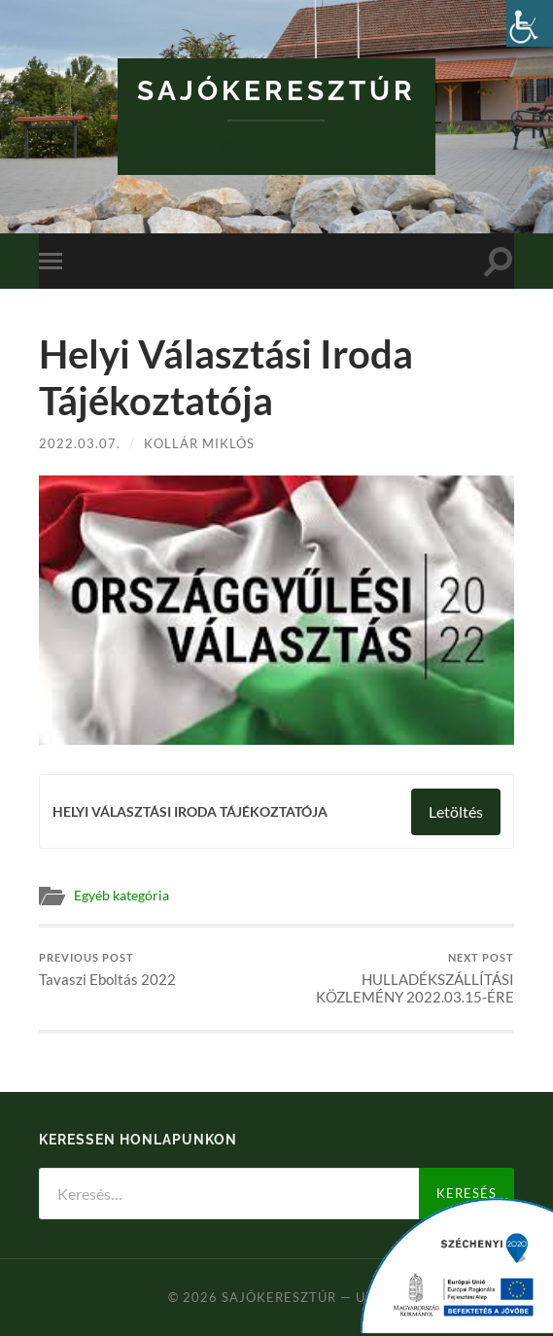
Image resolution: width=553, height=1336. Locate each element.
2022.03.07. (80, 443)
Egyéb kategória (121, 895)
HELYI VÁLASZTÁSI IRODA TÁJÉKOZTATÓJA (190, 812)
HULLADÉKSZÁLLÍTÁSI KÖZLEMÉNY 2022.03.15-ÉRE (397, 978)
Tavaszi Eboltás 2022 (107, 970)
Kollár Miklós (199, 443)
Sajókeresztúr (276, 91)
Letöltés (456, 811)
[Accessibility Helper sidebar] (529, 23)
